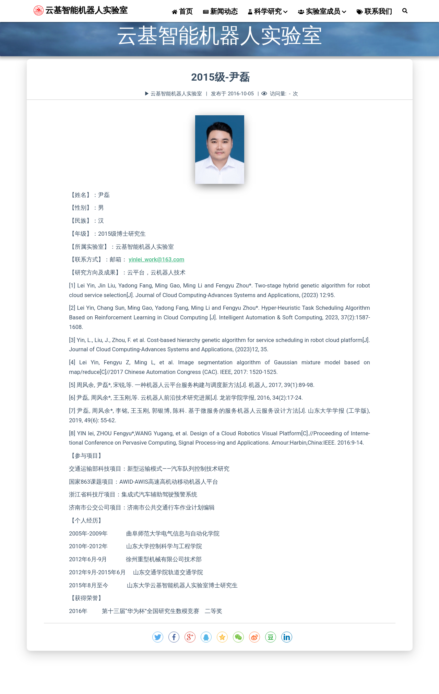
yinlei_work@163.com (156, 259)
